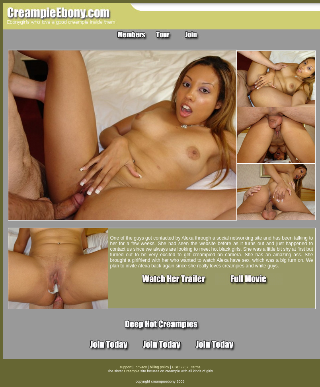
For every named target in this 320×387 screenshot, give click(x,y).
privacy (141, 367)
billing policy (159, 367)
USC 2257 (180, 367)
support (126, 367)
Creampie (131, 371)
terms (196, 367)
